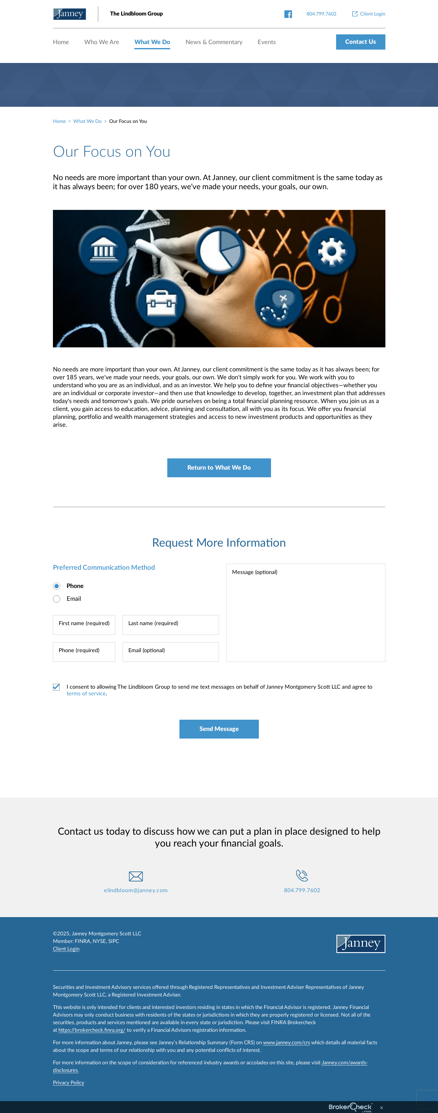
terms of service (86, 694)
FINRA (82, 941)
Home (61, 42)
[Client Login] (368, 14)
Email (74, 599)
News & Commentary (214, 42)
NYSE (99, 941)
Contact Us (360, 42)
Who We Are (101, 42)
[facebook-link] (288, 14)
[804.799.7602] (321, 14)
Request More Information (219, 543)
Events (267, 42)
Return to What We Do (219, 468)
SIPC (113, 941)
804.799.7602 (302, 890)
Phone (75, 586)
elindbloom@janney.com (136, 890)
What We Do (152, 42)
